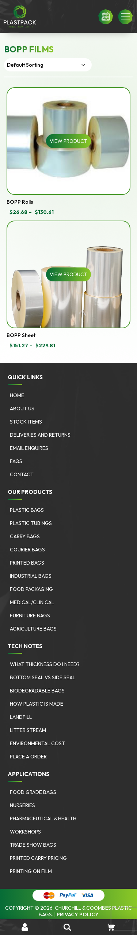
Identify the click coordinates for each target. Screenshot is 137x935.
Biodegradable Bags (37, 690)
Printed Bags (27, 562)
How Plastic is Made (36, 704)
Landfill (21, 717)
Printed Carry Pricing (38, 858)
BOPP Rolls (20, 202)
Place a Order (28, 756)
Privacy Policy (78, 914)
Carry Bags (25, 536)
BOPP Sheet (21, 335)
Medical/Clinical (32, 602)
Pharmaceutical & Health (43, 818)
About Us (22, 408)
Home (17, 395)
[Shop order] (48, 64)
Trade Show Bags (33, 845)
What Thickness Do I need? (45, 664)
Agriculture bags (33, 628)
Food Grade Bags (33, 792)
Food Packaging (31, 589)
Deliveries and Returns (40, 435)
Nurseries (22, 805)
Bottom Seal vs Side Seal (42, 677)
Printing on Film (31, 871)
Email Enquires (29, 448)
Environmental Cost (37, 743)
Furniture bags (30, 615)
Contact (22, 474)
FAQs (16, 461)
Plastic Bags (27, 510)
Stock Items (26, 421)
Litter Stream (28, 730)
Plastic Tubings (31, 523)
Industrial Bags (31, 576)
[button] (125, 16)
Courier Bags (27, 549)
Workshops (25, 831)
